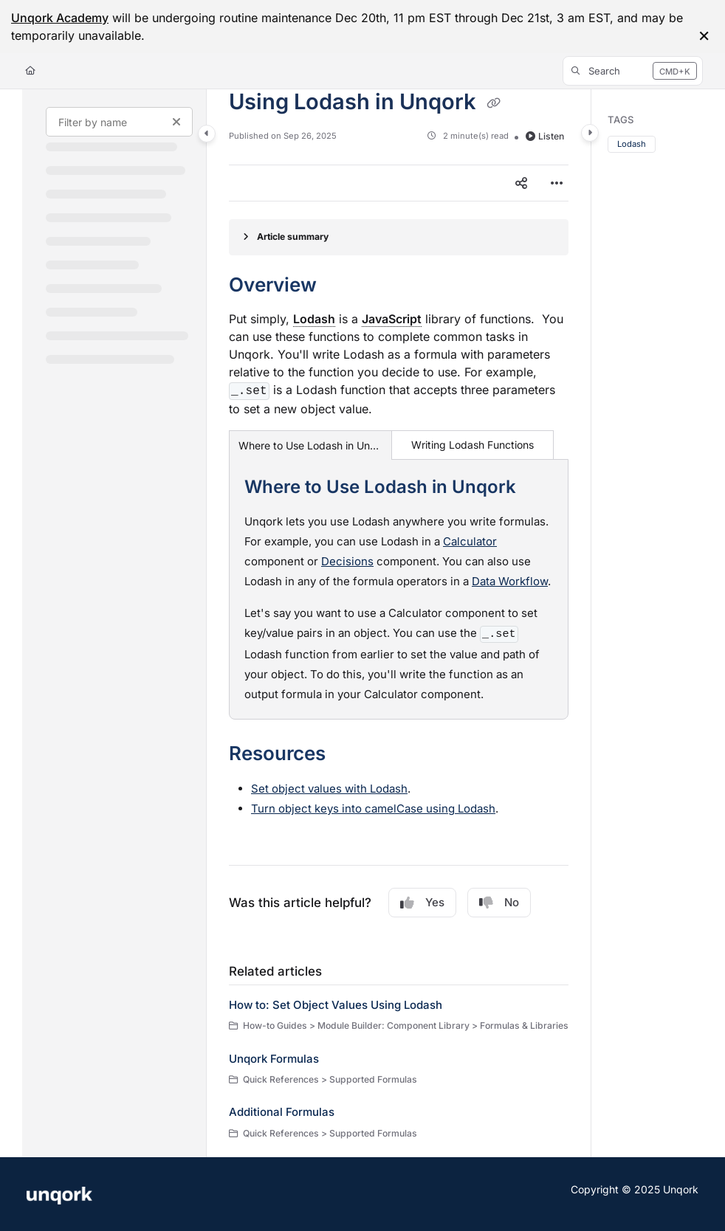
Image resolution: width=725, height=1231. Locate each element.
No (499, 902)
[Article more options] (556, 183)
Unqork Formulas (274, 1059)
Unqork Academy (60, 17)
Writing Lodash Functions (472, 444)
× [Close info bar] (704, 34)
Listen (545, 136)
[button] (633, 71)
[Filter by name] (119, 122)
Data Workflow (510, 581)
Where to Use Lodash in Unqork (310, 445)
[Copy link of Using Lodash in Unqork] (493, 103)
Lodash (631, 144)
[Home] (30, 71)
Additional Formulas (281, 1112)
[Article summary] (398, 237)
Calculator (470, 541)
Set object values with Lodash (329, 789)
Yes (422, 902)
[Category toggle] (207, 133)
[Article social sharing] (521, 183)
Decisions (347, 561)
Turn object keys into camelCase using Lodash (373, 808)
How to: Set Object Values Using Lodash (335, 1005)
